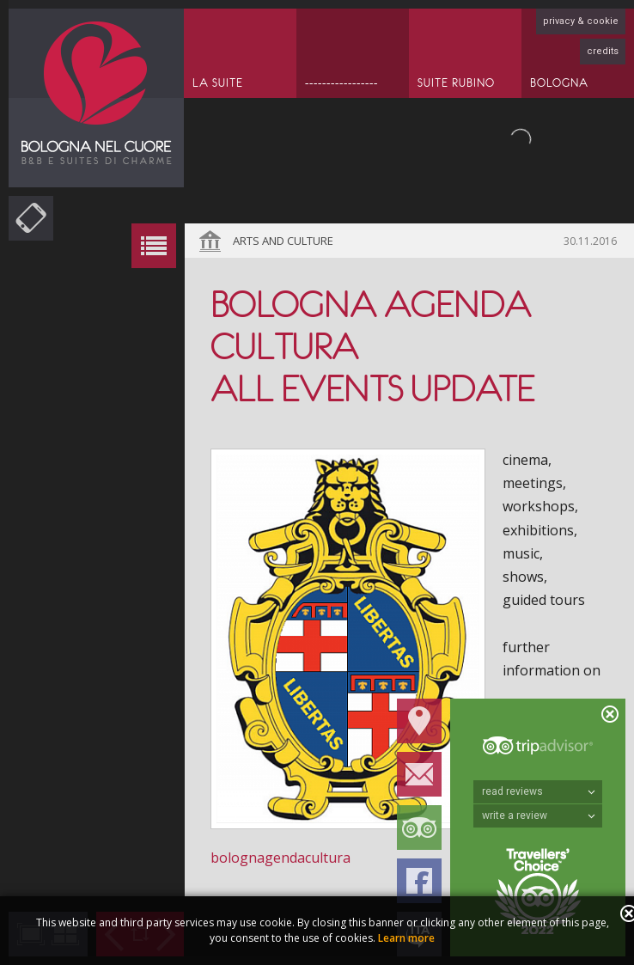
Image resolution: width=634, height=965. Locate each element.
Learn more (406, 938)
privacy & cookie (581, 21)
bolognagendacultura (280, 857)
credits (603, 51)
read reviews (538, 791)
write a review (538, 815)
